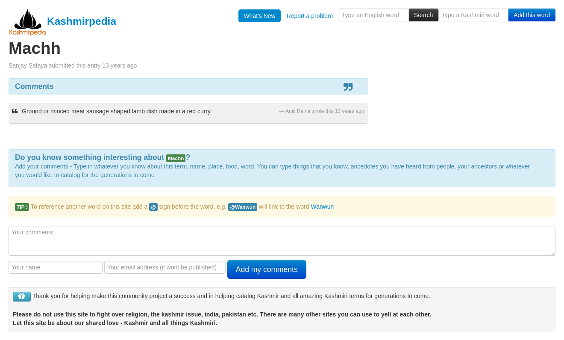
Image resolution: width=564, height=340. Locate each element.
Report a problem (310, 15)
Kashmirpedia (62, 21)
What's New (259, 15)
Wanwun (322, 206)
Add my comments (267, 269)
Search (423, 15)
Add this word (532, 15)
